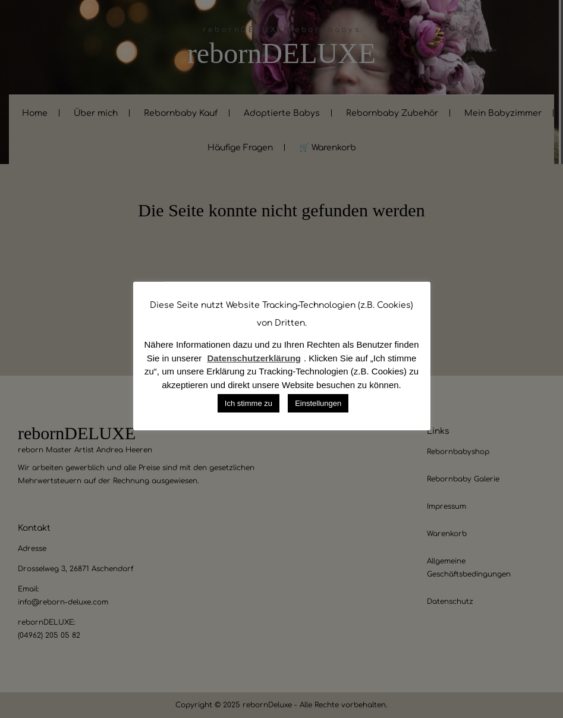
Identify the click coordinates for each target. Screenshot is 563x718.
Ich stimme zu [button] (248, 403)
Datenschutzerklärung (254, 358)
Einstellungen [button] (318, 403)
